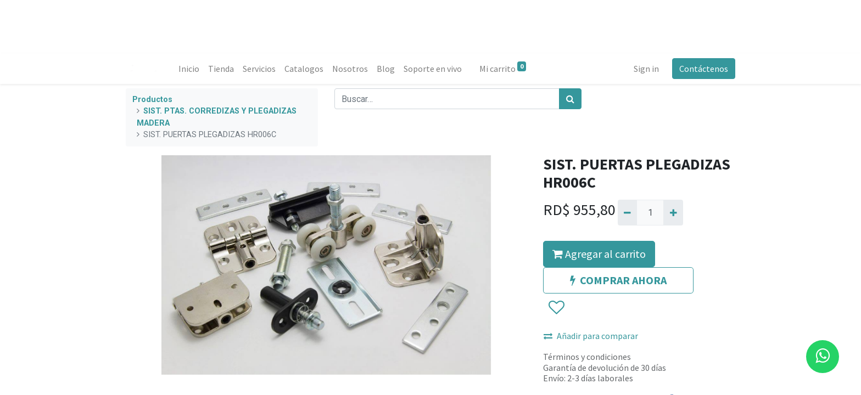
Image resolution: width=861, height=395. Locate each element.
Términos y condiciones (587, 356)
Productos (152, 99)
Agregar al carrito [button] (599, 254)
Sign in (646, 68)
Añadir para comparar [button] (591, 335)
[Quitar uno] (627, 212)
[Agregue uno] (673, 212)
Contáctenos (703, 68)
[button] (556, 308)
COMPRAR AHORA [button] (618, 280)
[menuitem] (189, 69)
